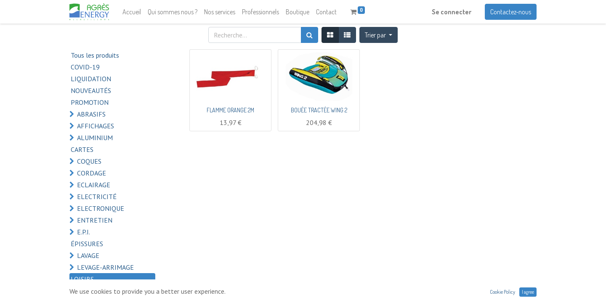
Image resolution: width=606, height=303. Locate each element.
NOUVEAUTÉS (91, 90)
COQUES (89, 161)
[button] (378, 35)
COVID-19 (85, 67)
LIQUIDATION (91, 78)
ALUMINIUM (95, 137)
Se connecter (451, 12)
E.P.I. (83, 232)
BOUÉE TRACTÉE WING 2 (319, 110)
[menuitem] (131, 11)
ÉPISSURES (87, 243)
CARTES (82, 149)
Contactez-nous (510, 12)
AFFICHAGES (95, 126)
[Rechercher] (309, 35)
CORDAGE (91, 173)
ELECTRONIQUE (100, 208)
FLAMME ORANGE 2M (230, 110)
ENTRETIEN (94, 220)
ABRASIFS (91, 114)
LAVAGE (88, 255)
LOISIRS (82, 279)
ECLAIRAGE (93, 185)
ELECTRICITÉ (97, 196)
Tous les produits (95, 55)
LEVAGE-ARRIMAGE (105, 267)
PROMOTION (90, 102)
